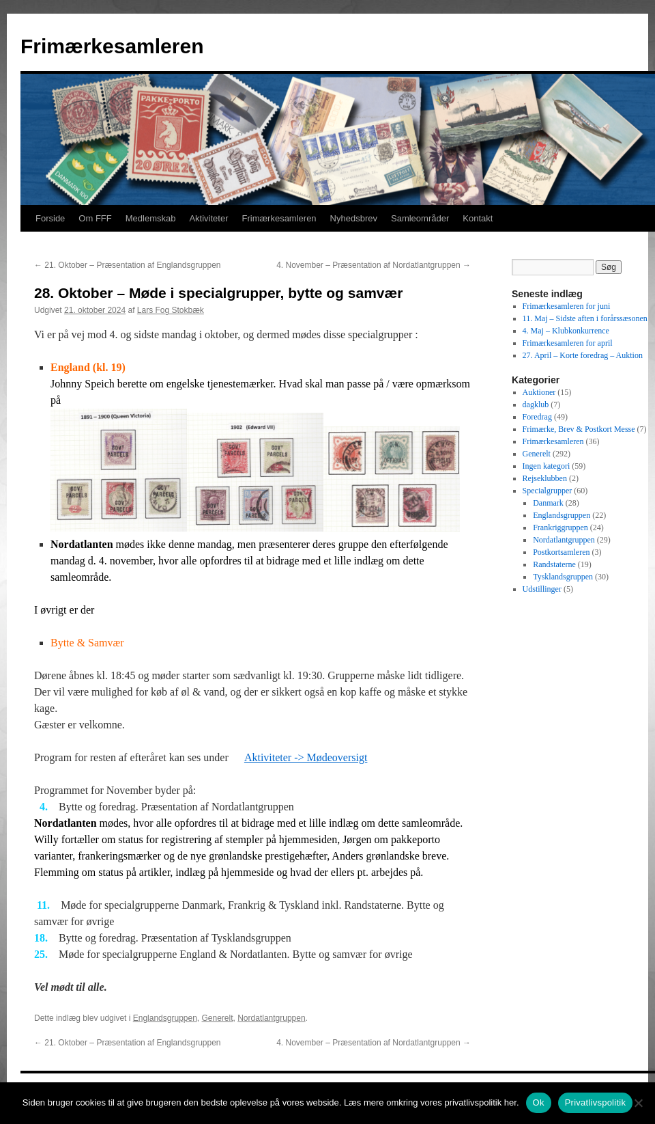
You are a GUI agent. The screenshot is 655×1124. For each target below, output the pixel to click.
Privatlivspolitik (595, 1102)
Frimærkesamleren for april (568, 343)
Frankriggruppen (560, 527)
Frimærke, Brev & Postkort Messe (579, 429)
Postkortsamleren (561, 552)
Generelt (217, 1018)
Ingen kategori (546, 466)
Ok (538, 1102)
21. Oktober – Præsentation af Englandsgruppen (127, 265)
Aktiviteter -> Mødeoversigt (306, 757)
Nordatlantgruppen (271, 1018)
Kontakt (478, 218)
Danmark (548, 503)
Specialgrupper (547, 490)
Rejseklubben (545, 478)
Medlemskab (151, 218)
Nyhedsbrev (353, 218)
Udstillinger (542, 589)
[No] (638, 1103)
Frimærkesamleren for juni (567, 306)
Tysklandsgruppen (563, 576)
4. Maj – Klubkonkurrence (566, 330)
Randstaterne (554, 564)
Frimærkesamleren (111, 46)
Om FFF (94, 218)
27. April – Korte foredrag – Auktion (583, 355)
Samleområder (420, 218)
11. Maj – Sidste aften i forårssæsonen (585, 318)
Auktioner (539, 392)
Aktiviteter (208, 218)
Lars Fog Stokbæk (170, 310)
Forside (50, 218)
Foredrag (537, 417)
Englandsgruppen (165, 1018)
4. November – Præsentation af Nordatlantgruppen (373, 265)
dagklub (536, 404)
